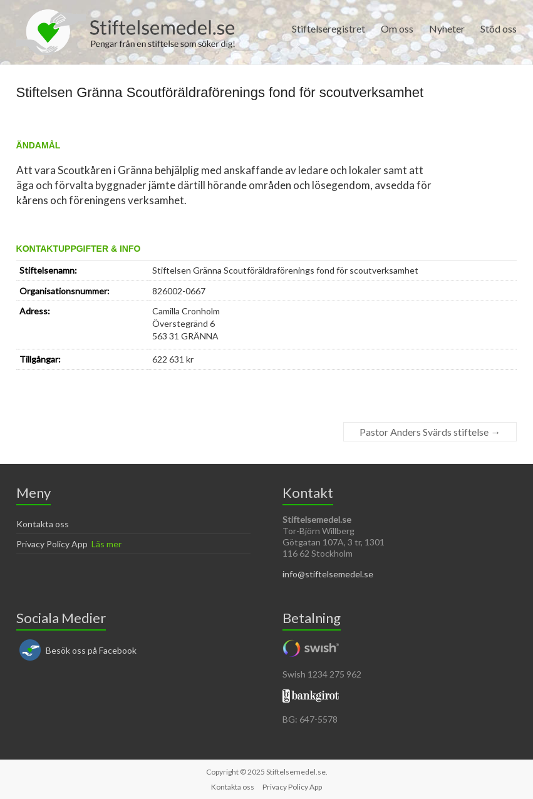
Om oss (397, 28)
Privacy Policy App (52, 544)
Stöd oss (498, 28)
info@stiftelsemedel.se (327, 574)
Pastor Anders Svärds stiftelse (430, 432)
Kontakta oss (42, 523)
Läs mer (106, 544)
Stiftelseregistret (328, 28)
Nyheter (447, 28)
